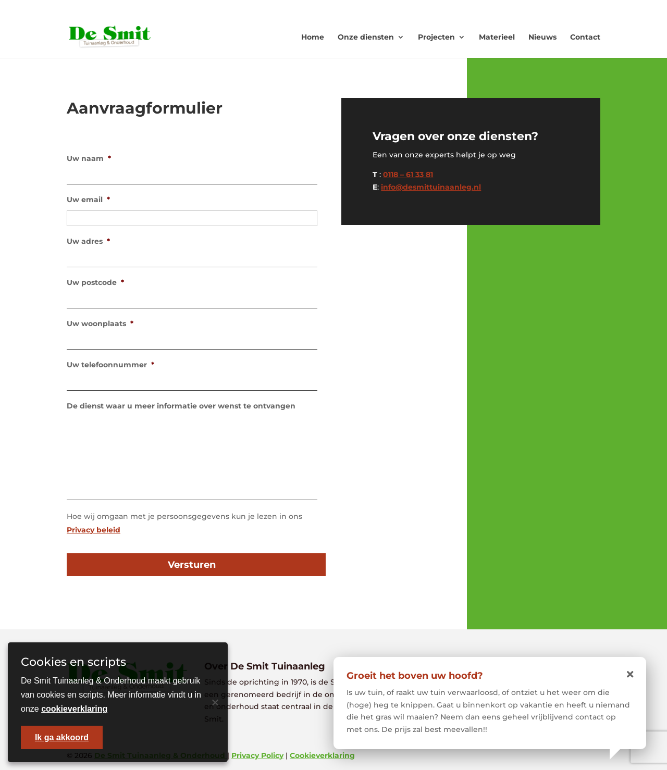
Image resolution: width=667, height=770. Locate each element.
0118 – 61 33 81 (408, 174)
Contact (585, 37)
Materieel (497, 37)
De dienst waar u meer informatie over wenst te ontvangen (181, 406)
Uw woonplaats (100, 323)
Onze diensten (366, 37)
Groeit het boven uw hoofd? (415, 675)
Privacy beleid (93, 530)
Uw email (88, 199)
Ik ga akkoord (62, 737)
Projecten (436, 37)
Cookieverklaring (322, 755)
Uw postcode (95, 282)
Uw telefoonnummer (110, 364)
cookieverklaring (74, 708)
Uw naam (89, 158)
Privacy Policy (257, 755)
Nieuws (542, 37)
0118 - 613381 (469, 8)
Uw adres (88, 241)
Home (312, 37)
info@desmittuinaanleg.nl (431, 187)
